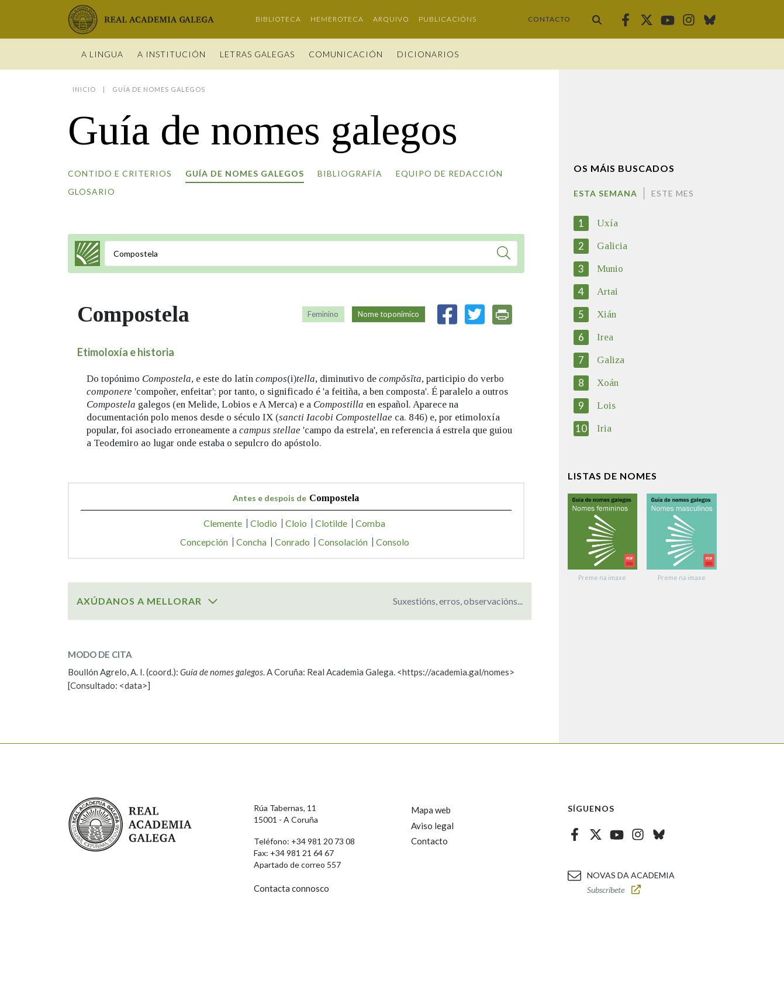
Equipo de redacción (449, 173)
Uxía (607, 223)
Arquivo (391, 19)
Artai (607, 291)
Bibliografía (349, 173)
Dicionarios (428, 54)
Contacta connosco (291, 888)
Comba (370, 523)
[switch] (213, 601)
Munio (610, 268)
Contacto (549, 19)
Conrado (292, 541)
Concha (251, 541)
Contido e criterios (120, 173)
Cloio (296, 523)
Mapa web (431, 810)
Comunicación (346, 54)
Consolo (392, 541)
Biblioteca (278, 19)
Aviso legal (432, 825)
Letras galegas (257, 54)
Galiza (610, 359)
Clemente (222, 523)
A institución (171, 54)
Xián (606, 314)
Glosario (91, 191)
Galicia (612, 245)
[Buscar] (503, 254)
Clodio (263, 523)
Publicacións (447, 19)
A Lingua (102, 54)
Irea (605, 337)
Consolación (343, 541)
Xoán (608, 382)
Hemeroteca (337, 19)
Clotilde (331, 523)
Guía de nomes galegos (244, 173)
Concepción (204, 541)
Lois (606, 405)
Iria (604, 428)
